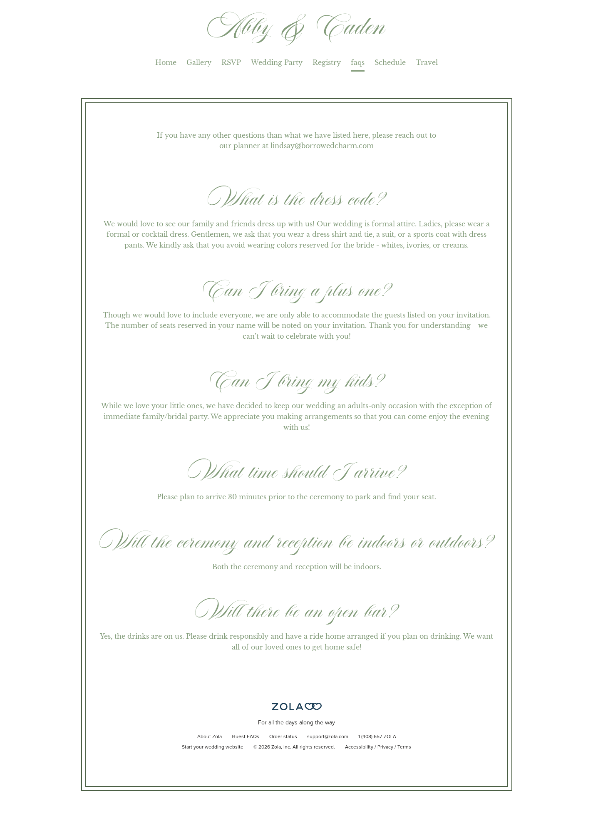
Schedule (390, 62)
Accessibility (359, 747)
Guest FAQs (245, 736)
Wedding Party (277, 62)
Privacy (385, 747)
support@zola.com (327, 736)
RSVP (231, 62)
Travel (427, 62)
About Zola (209, 736)
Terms (404, 747)
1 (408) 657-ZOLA (377, 736)
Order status (283, 736)
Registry (327, 62)
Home (165, 62)
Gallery (198, 62)
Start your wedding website (212, 747)
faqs (358, 62)
